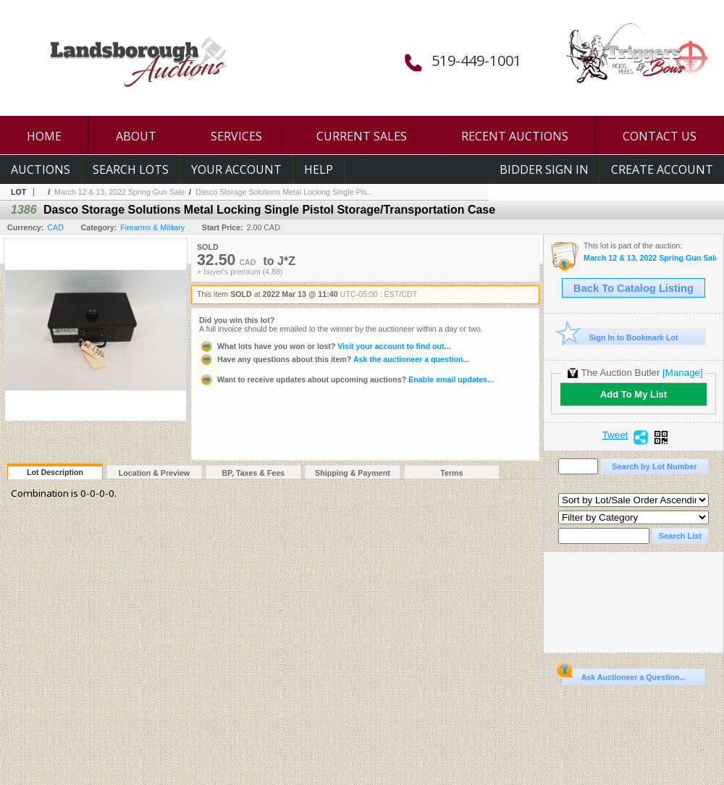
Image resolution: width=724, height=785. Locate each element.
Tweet (615, 435)
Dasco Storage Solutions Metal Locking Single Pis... (284, 192)
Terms (451, 473)
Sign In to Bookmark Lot (620, 337)
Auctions (40, 169)
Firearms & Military (152, 227)
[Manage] (682, 372)
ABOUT (136, 136)
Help (318, 169)
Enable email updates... (346, 379)
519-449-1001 (476, 60)
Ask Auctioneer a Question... (624, 674)
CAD (55, 227)
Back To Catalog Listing (633, 288)
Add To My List (633, 394)
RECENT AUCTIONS (514, 136)
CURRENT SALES (361, 136)
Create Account (662, 169)
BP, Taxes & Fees (253, 473)
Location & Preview (154, 473)
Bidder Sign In (544, 169)
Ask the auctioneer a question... (334, 359)
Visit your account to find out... (324, 346)
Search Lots (131, 169)
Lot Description (55, 472)
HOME (44, 136)
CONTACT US (659, 136)
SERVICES (236, 136)
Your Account (236, 169)
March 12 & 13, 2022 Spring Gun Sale (119, 192)
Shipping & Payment (352, 473)
